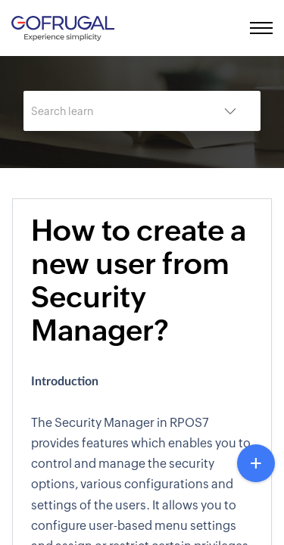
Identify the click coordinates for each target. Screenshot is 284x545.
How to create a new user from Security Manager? (138, 280)
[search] (111, 111)
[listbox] (230, 111)
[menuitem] (233, 28)
